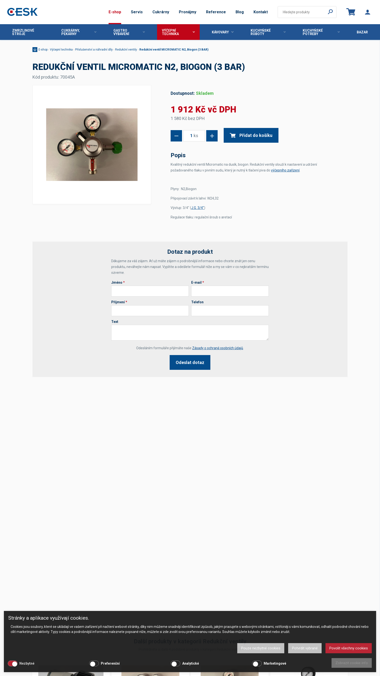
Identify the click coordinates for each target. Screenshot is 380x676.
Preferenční (110, 663)
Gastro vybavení (129, 32)
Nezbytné (26, 663)
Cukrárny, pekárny (79, 32)
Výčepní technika (178, 32)
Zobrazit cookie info (351, 663)
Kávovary (223, 32)
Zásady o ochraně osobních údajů (217, 348)
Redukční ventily (126, 49)
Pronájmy (187, 12)
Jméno (118, 282)
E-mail (197, 282)
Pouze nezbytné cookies (260, 648)
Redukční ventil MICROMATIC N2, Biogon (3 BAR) (173, 49)
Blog (240, 12)
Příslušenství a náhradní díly (94, 49)
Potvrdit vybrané (305, 648)
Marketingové (275, 663)
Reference (216, 12)
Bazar (362, 32)
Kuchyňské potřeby (321, 32)
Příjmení (119, 302)
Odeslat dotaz (190, 362)
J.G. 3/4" (197, 208)
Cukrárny (160, 12)
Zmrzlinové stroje (23, 32)
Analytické (190, 663)
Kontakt (260, 12)
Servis (137, 12)
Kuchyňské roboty (268, 32)
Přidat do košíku (251, 135)
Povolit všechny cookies (348, 648)
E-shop (115, 12)
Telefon (197, 302)
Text (114, 321)
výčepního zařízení (285, 170)
